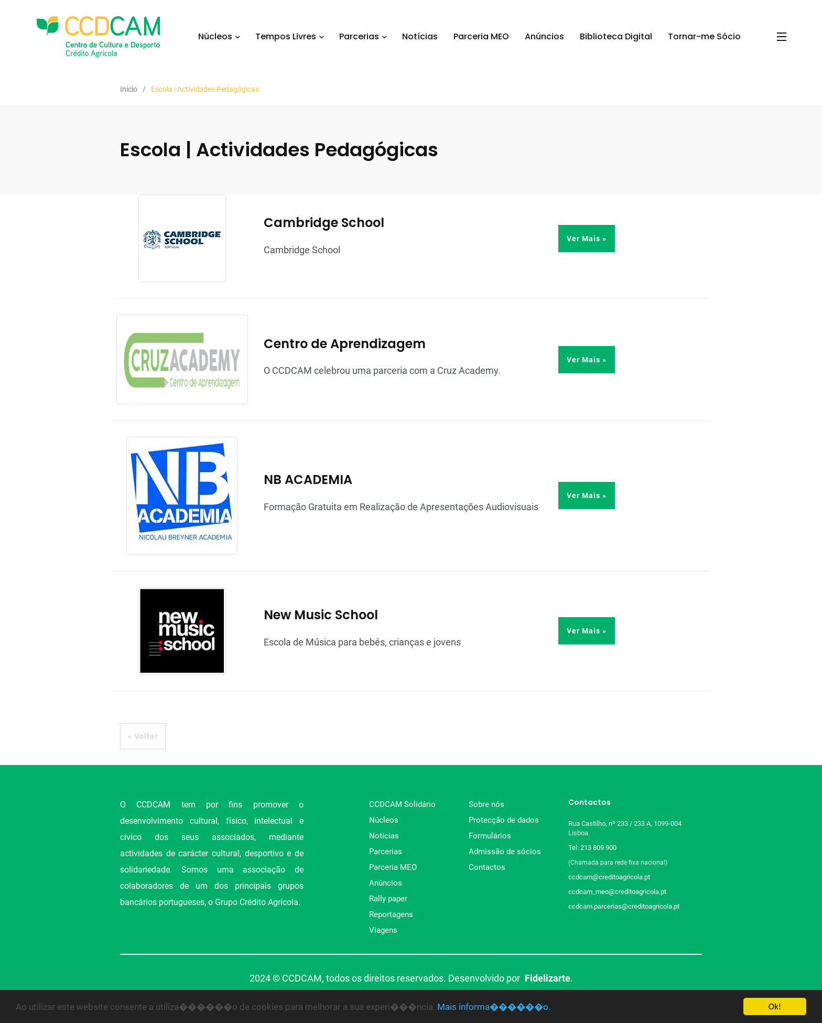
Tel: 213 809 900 (594, 848)
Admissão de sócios (505, 851)
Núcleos (215, 36)
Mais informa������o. (493, 1007)
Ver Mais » (587, 238)
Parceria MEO (481, 36)
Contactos (487, 867)
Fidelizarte (547, 978)
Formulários (490, 836)
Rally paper (388, 898)
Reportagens (391, 914)
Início (128, 89)
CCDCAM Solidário (402, 804)
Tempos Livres (285, 36)
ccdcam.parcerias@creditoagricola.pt (623, 906)
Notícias (420, 36)
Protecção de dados (504, 820)
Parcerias (359, 36)
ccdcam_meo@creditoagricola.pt (617, 892)
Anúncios (544, 36)
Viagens (383, 930)
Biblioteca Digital (616, 36)
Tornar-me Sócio (704, 36)
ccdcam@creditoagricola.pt (609, 877)
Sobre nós (486, 804)
